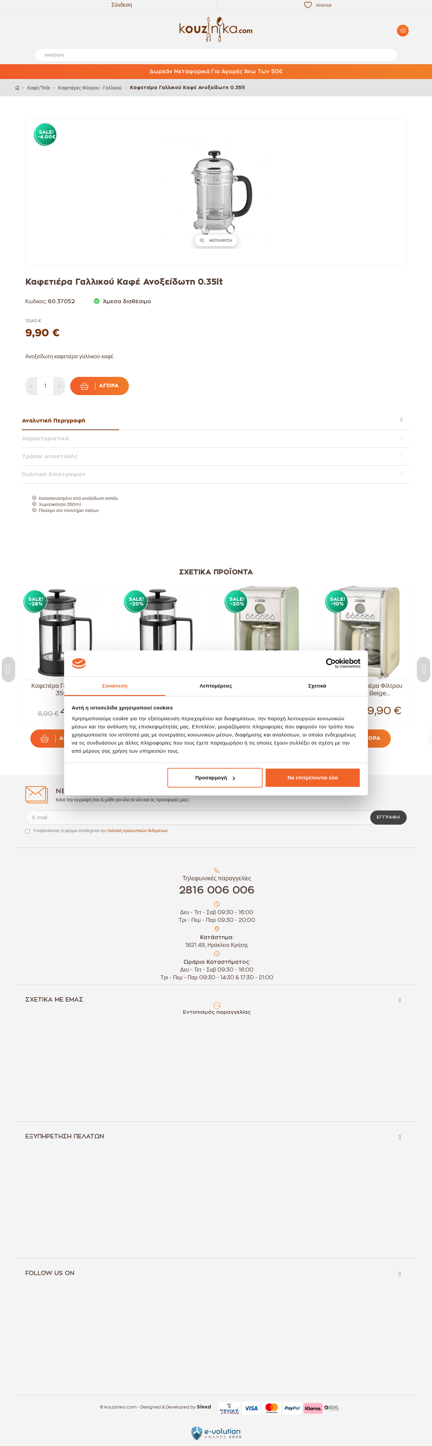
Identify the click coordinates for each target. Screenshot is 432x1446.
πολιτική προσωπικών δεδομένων (137, 831)
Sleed (204, 1407)
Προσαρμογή (215, 777)
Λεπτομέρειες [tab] (216, 686)
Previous (8, 669)
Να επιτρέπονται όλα (313, 777)
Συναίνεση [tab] (114, 686)
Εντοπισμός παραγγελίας (217, 1012)
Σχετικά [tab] (317, 686)
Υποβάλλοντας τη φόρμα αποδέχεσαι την (100, 831)
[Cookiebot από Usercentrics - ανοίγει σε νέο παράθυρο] (330, 664)
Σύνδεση (121, 5)
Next (423, 669)
